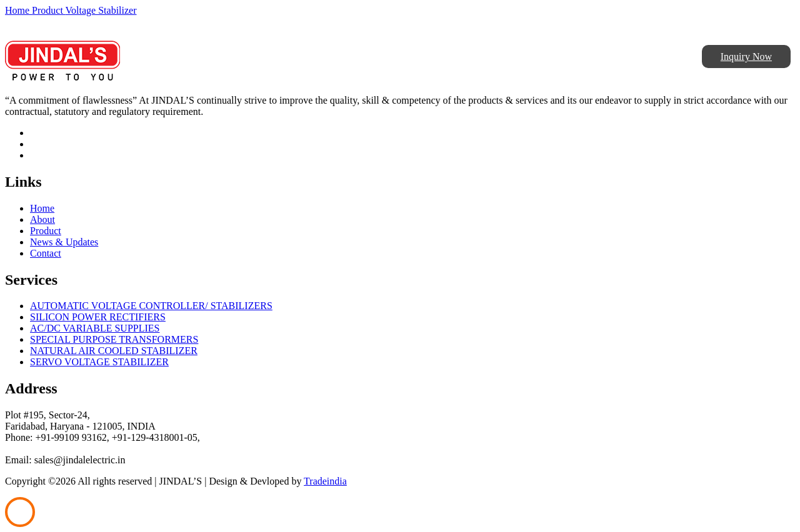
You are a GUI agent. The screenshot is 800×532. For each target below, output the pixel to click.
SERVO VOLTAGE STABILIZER (99, 362)
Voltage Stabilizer (101, 10)
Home (18, 10)
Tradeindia (325, 481)
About (42, 219)
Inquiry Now (746, 56)
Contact (45, 253)
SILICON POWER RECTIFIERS (98, 317)
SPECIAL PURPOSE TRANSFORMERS (114, 339)
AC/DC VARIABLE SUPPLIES (94, 328)
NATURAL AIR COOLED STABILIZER (114, 350)
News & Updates (64, 242)
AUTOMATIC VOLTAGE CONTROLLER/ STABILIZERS (151, 305)
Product (48, 10)
